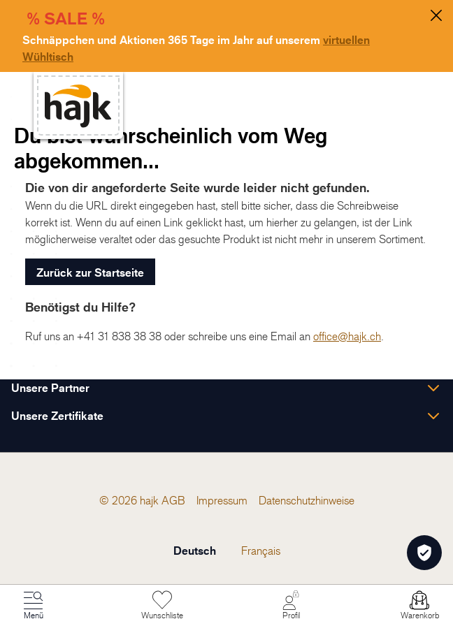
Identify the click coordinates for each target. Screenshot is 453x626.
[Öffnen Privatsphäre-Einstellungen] (424, 552)
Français (260, 551)
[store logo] (78, 106)
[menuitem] (173, 500)
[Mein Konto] (290, 605)
